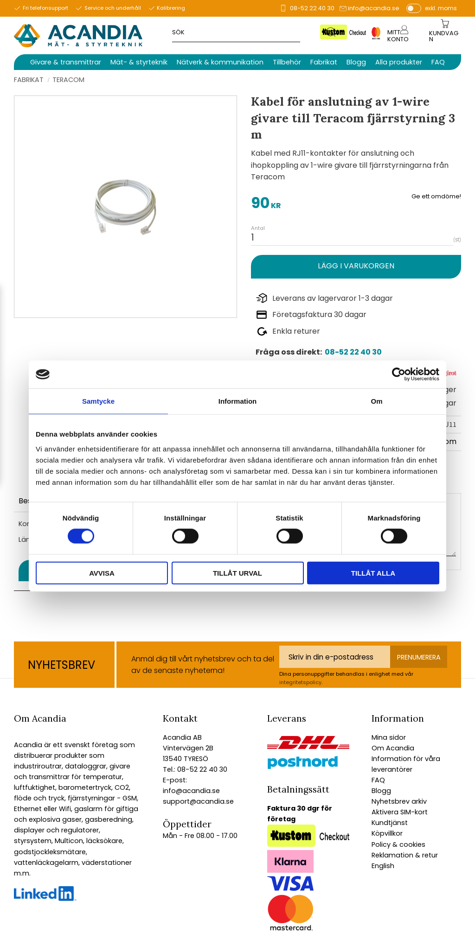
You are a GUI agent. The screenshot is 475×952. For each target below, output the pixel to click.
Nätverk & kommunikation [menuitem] (220, 62)
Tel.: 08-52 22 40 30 (195, 769)
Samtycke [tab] (98, 401)
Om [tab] (376, 401)
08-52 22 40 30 (312, 8)
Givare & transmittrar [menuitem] (65, 62)
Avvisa (102, 573)
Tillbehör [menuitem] (287, 62)
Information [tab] (237, 401)
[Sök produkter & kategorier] (249, 32)
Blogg (381, 790)
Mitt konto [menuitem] (398, 35)
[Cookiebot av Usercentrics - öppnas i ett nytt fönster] (398, 374)
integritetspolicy (300, 682)
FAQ (378, 780)
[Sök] (331, 32)
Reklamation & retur (405, 855)
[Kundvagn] (444, 37)
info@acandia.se (373, 8)
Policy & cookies (398, 844)
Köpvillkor (387, 833)
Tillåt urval (237, 573)
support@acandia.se (198, 801)
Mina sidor (389, 737)
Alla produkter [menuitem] (398, 62)
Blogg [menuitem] (356, 62)
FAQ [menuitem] (438, 62)
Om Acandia (393, 748)
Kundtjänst (390, 822)
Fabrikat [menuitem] (323, 62)
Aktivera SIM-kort (400, 812)
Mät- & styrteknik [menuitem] (138, 62)
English (383, 865)
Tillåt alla (373, 573)
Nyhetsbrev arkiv (399, 801)
